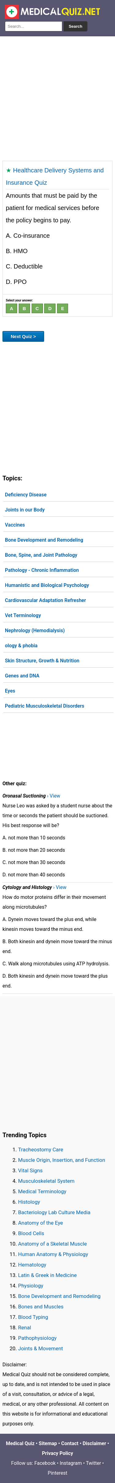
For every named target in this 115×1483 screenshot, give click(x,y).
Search (75, 26)
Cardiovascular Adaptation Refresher (45, 600)
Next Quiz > (23, 336)
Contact (70, 1443)
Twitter (93, 1463)
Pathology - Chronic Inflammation (42, 570)
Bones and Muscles (40, 1306)
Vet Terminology (23, 615)
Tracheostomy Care (40, 1149)
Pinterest (57, 1473)
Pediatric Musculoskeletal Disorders (44, 706)
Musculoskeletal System (46, 1181)
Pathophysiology (37, 1338)
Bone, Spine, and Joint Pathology (41, 555)
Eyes (10, 691)
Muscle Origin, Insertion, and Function (61, 1160)
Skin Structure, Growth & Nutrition (42, 661)
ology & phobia (21, 646)
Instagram (71, 1463)
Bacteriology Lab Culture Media (54, 1212)
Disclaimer (94, 1443)
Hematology (32, 1265)
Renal (24, 1327)
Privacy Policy (57, 1453)
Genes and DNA (22, 676)
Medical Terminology (42, 1191)
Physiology (30, 1286)
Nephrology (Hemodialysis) (35, 630)
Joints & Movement (40, 1348)
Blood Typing (33, 1317)
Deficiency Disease (26, 495)
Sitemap (48, 1443)
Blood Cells (31, 1233)
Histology (29, 1202)
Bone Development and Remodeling (44, 540)
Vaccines (15, 525)
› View (53, 796)
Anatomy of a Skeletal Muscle (52, 1244)
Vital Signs (30, 1170)
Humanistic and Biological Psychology (47, 585)
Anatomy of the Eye (40, 1223)
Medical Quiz (20, 1443)
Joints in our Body (25, 510)
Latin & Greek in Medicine (47, 1275)
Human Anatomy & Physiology (53, 1254)
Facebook (45, 1463)
